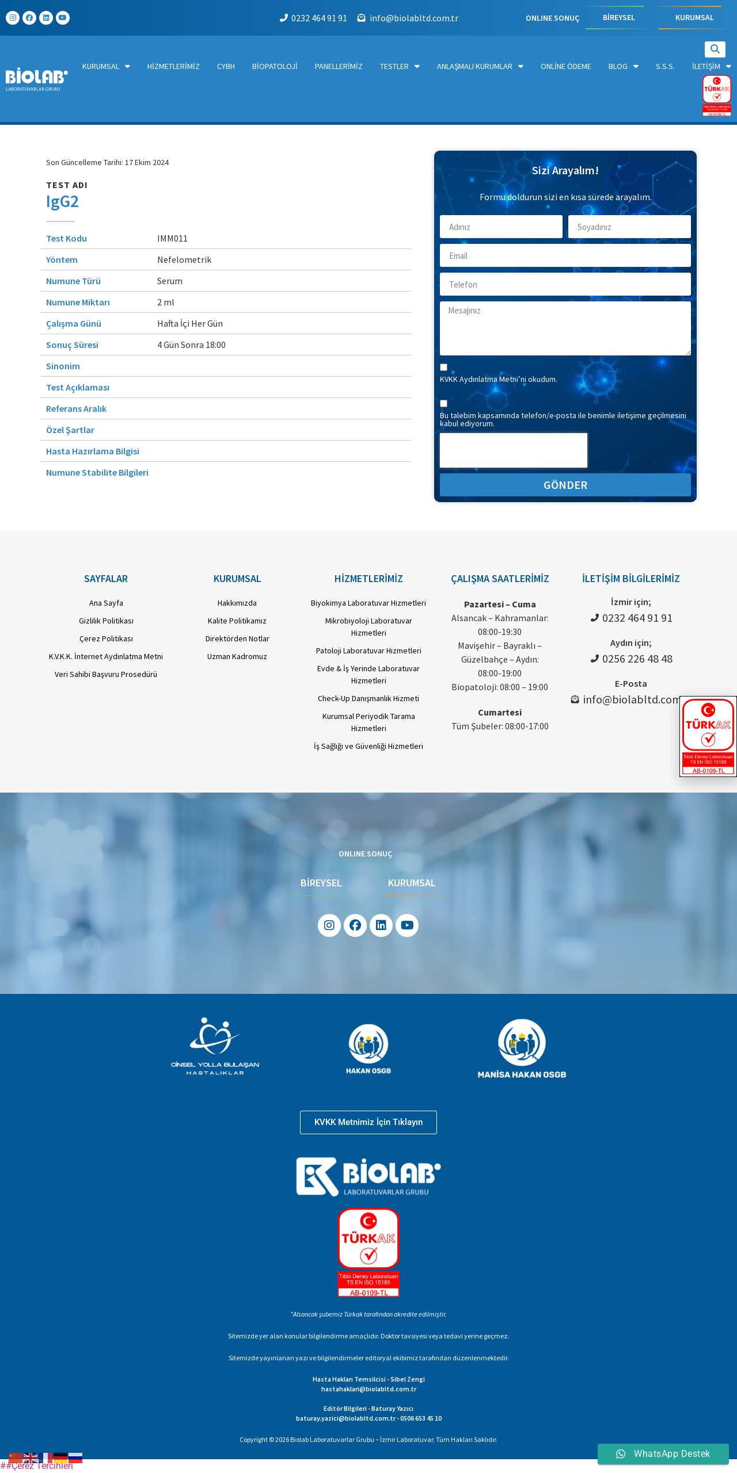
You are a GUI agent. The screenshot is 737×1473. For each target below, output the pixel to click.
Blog (624, 66)
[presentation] (513, 450)
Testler (400, 66)
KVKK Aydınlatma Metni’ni (484, 379)
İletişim (711, 66)
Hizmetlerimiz (173, 66)
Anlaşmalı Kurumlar (480, 66)
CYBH (226, 66)
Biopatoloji (275, 66)
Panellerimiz (339, 66)
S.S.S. (665, 66)
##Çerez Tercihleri (36, 1465)
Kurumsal (106, 66)
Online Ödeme (566, 66)
